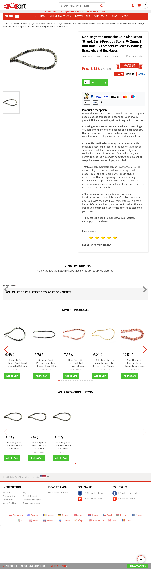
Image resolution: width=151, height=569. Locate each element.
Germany (63, 515)
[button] (59, 380)
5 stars (115, 238)
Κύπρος (79, 520)
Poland (34, 520)
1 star (91, 238)
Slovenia (64, 520)
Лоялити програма (31, 503)
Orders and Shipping (32, 499)
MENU (12, 16)
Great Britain (96, 520)
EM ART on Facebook (90, 493)
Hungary (122, 515)
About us (7, 492)
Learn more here (58, 565)
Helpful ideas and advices (59, 492)
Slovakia (48, 520)
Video (125, 16)
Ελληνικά (32, 515)
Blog (114, 16)
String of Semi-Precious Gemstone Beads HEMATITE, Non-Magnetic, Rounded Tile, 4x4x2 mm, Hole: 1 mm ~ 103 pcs (46, 363)
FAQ (24, 492)
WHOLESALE (100, 16)
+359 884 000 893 (96, 12)
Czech (107, 515)
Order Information (31, 496)
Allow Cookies (138, 566)
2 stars (97, 238)
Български (16, 515)
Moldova (128, 520)
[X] (4, 565)
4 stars (109, 238)
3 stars (103, 238)
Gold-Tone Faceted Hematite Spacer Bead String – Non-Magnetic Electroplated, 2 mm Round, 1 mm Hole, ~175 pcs (104, 363)
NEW (42, 16)
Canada (113, 520)
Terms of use (9, 499)
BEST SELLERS (82, 16)
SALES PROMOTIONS (60, 16)
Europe (137, 515)
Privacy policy (9, 496)
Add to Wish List (134, 56)
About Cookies (9, 503)
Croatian (93, 515)
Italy (21, 520)
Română (48, 515)
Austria (79, 515)
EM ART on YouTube (90, 499)
